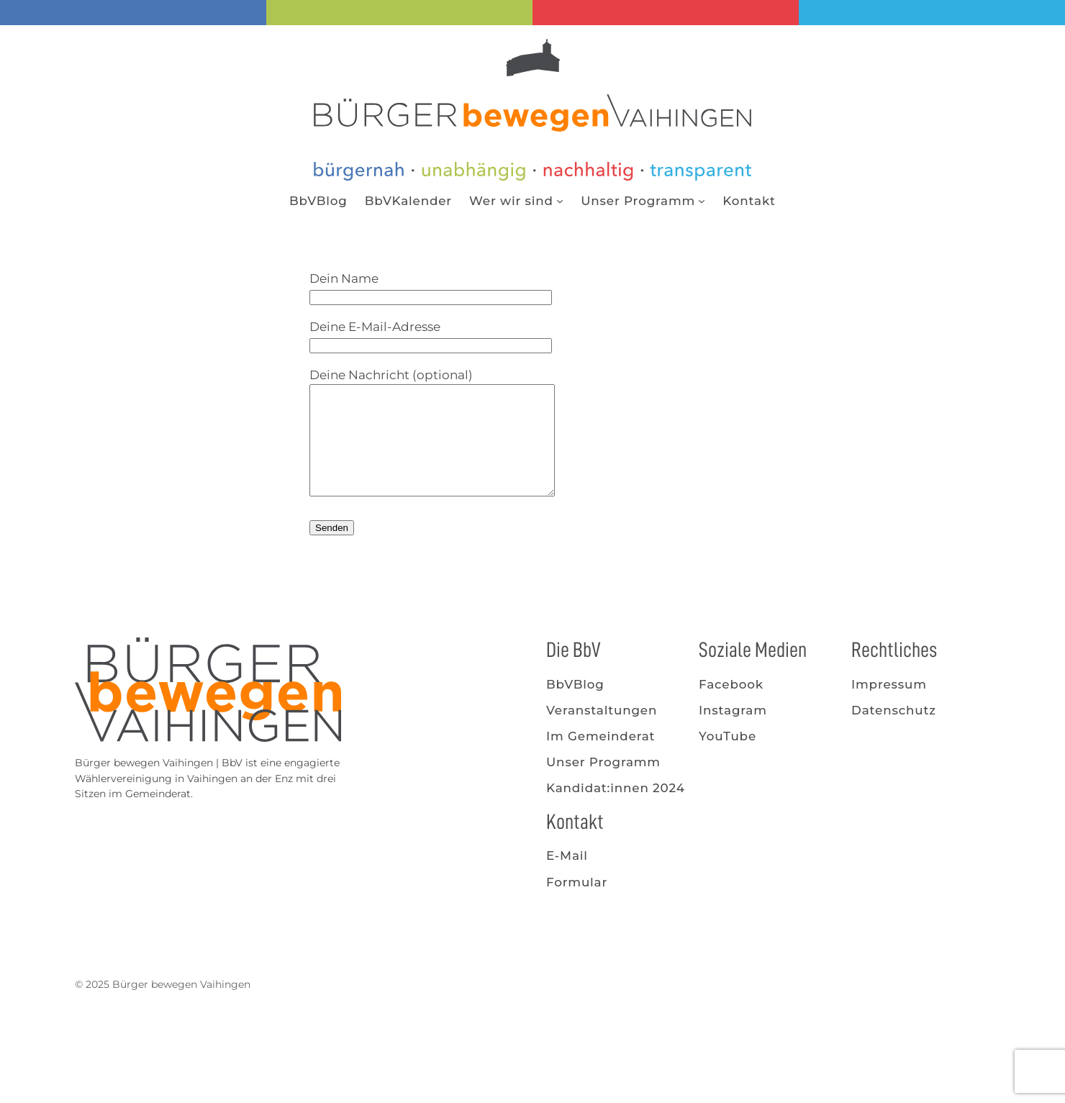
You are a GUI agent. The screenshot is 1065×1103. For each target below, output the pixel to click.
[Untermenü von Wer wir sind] (559, 200)
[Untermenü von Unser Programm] (701, 200)
